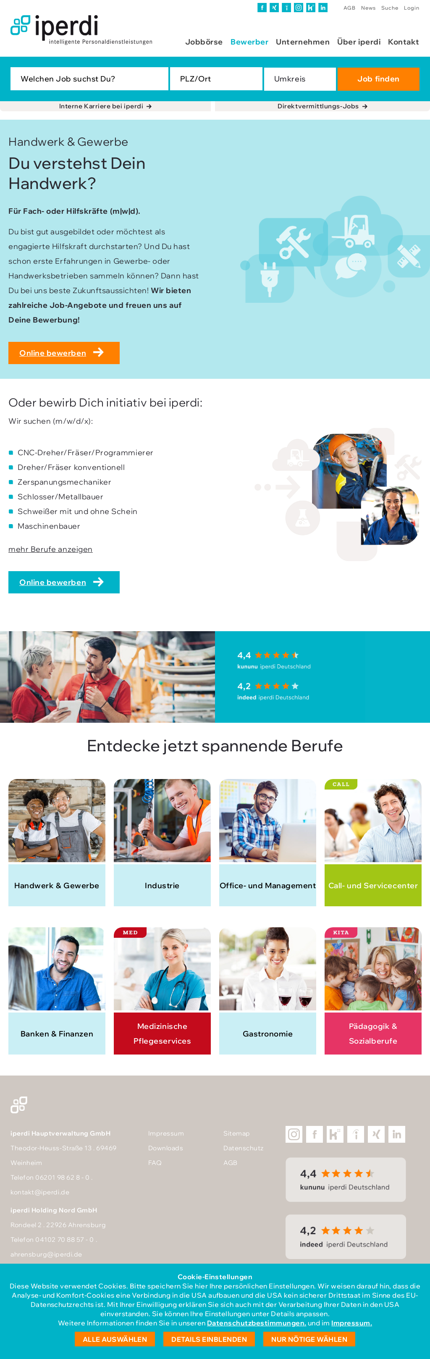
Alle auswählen (115, 1339)
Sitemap (236, 1133)
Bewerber (249, 42)
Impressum (166, 1133)
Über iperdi (358, 42)
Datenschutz (243, 1148)
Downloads (166, 1148)
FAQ (155, 1163)
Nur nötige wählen (309, 1339)
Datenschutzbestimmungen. (257, 1323)
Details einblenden (209, 1339)
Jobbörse (204, 42)
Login (412, 8)
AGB (349, 8)
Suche (390, 8)
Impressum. (351, 1323)
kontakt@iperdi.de (39, 1192)
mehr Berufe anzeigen (50, 549)
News (368, 8)
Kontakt (404, 42)
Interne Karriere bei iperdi (101, 106)
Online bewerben (52, 353)
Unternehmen (303, 42)
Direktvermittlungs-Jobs (318, 106)
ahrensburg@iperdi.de (46, 1254)
